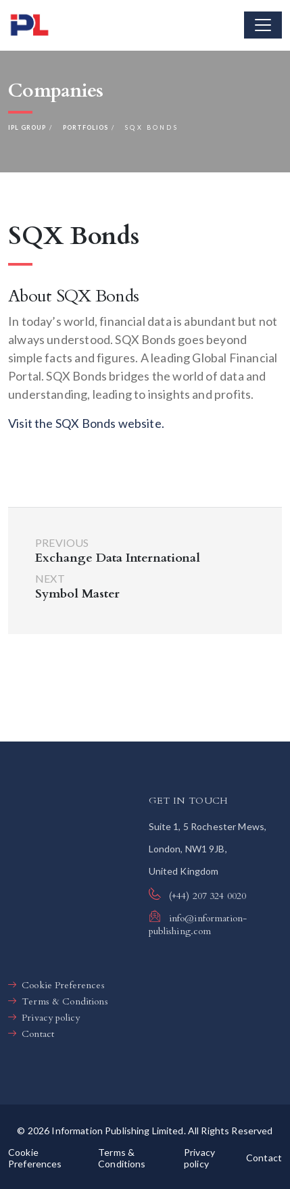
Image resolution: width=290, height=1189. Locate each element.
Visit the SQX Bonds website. (86, 423)
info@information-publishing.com (198, 925)
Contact (38, 1033)
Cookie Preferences (63, 985)
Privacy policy (51, 1017)
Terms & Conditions (65, 1001)
